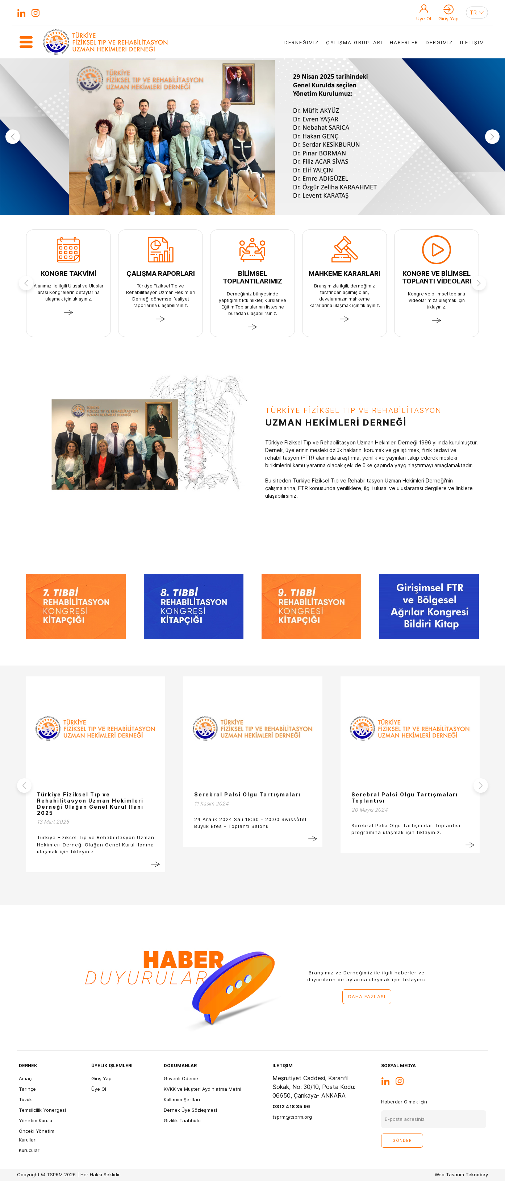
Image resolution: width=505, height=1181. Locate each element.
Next (492, 136)
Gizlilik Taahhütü (182, 1120)
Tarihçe (27, 1089)
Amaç (25, 1078)
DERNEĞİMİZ (301, 42)
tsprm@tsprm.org (292, 1117)
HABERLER (404, 42)
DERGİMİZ (439, 42)
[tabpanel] (252, 136)
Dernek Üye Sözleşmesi (190, 1110)
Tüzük (25, 1099)
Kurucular (29, 1150)
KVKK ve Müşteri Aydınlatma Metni (202, 1089)
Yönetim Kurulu (35, 1120)
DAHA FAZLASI (366, 996)
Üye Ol (423, 18)
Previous (12, 136)
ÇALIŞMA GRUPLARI (354, 42)
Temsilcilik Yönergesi (42, 1110)
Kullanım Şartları (182, 1099)
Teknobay (477, 1174)
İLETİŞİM (472, 42)
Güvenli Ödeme (181, 1078)
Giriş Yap (448, 18)
